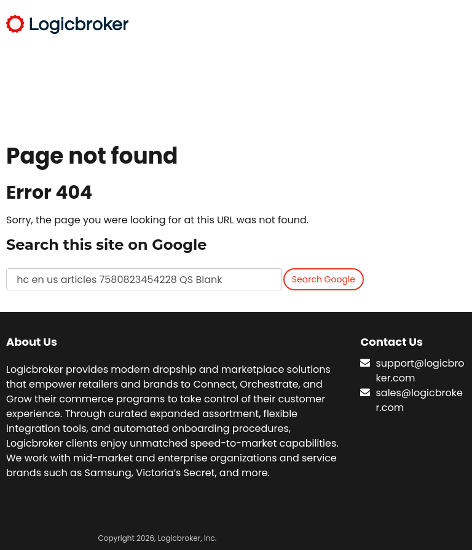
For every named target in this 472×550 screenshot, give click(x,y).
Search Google (323, 279)
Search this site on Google (106, 244)
